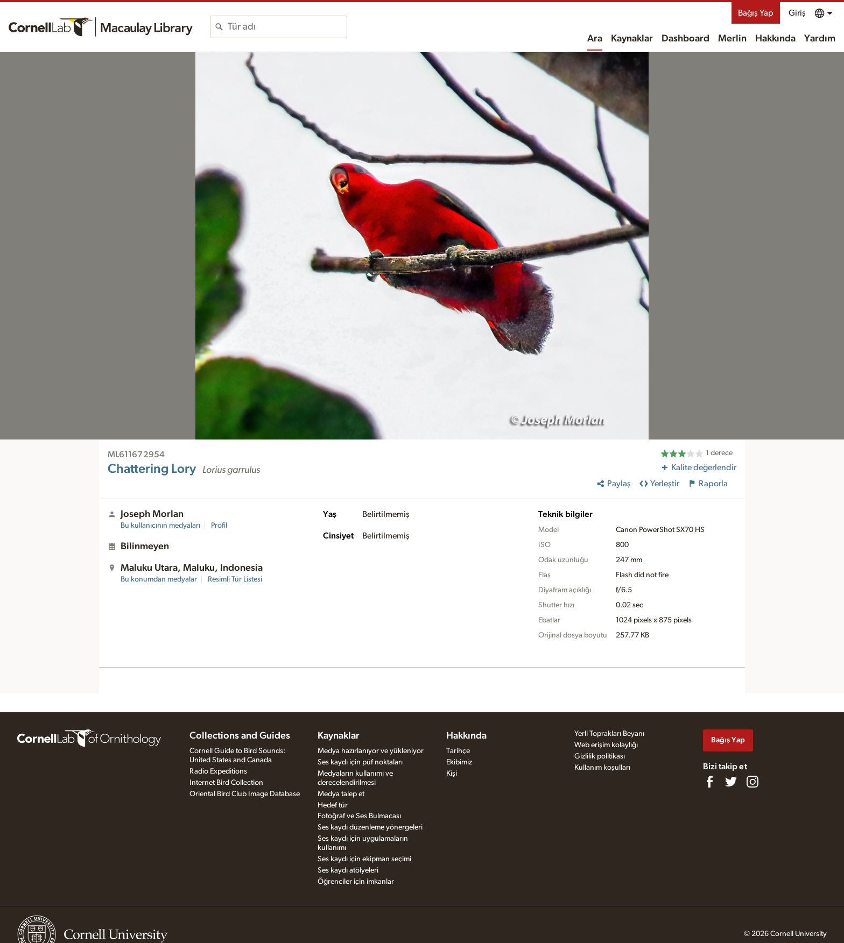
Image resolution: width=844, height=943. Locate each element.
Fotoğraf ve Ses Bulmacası (359, 816)
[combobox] (287, 27)
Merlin (732, 39)
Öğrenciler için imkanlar (356, 881)
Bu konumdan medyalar (159, 579)
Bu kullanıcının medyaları (160, 525)
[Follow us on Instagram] (752, 781)
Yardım (819, 39)
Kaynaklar (632, 39)
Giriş (797, 13)
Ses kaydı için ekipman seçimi (364, 859)
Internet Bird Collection (226, 782)
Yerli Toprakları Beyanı (609, 734)
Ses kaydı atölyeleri (348, 870)
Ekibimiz (459, 762)
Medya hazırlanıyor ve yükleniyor (371, 751)
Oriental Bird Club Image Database (244, 794)
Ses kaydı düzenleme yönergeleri (370, 827)
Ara (594, 39)
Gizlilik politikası (599, 756)
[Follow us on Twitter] (731, 781)
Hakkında (775, 39)
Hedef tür (333, 805)
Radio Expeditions (218, 771)
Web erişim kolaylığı (606, 745)
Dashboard (685, 39)
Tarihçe (458, 751)
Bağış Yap (755, 13)
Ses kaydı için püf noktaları (360, 762)
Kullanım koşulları (602, 767)
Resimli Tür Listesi (235, 579)
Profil (219, 525)
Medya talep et (341, 794)
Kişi (451, 773)
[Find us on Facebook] (709, 781)
